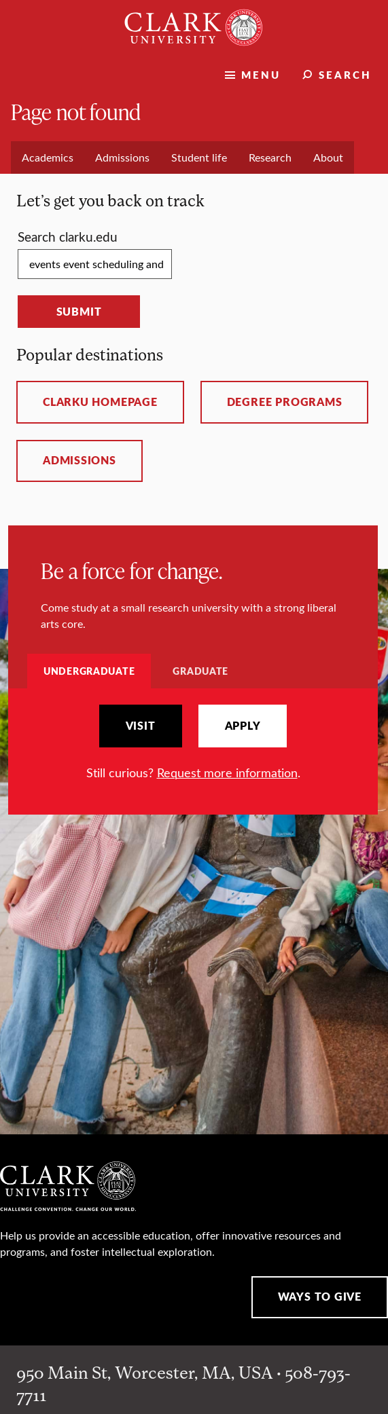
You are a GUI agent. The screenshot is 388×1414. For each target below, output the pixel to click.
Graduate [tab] (200, 670)
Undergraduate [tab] (89, 670)
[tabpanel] (192, 743)
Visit (141, 725)
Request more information (227, 772)
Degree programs (284, 401)
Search (345, 74)
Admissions (79, 460)
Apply (243, 725)
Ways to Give (319, 1296)
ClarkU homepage (100, 401)
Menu (261, 74)
